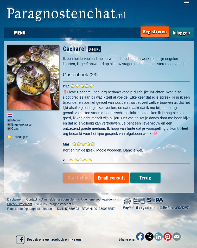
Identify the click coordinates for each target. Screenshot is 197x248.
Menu (19, 32)
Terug (145, 177)
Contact (31, 199)
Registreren (155, 32)
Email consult (111, 177)
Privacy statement (19, 204)
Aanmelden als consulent (58, 199)
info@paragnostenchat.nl (35, 209)
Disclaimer (14, 199)
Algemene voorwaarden (97, 199)
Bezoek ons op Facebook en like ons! (49, 240)
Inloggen (181, 33)
